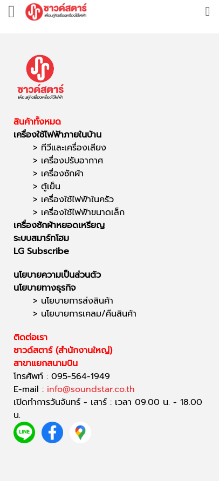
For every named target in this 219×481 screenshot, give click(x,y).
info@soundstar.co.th (91, 389)
